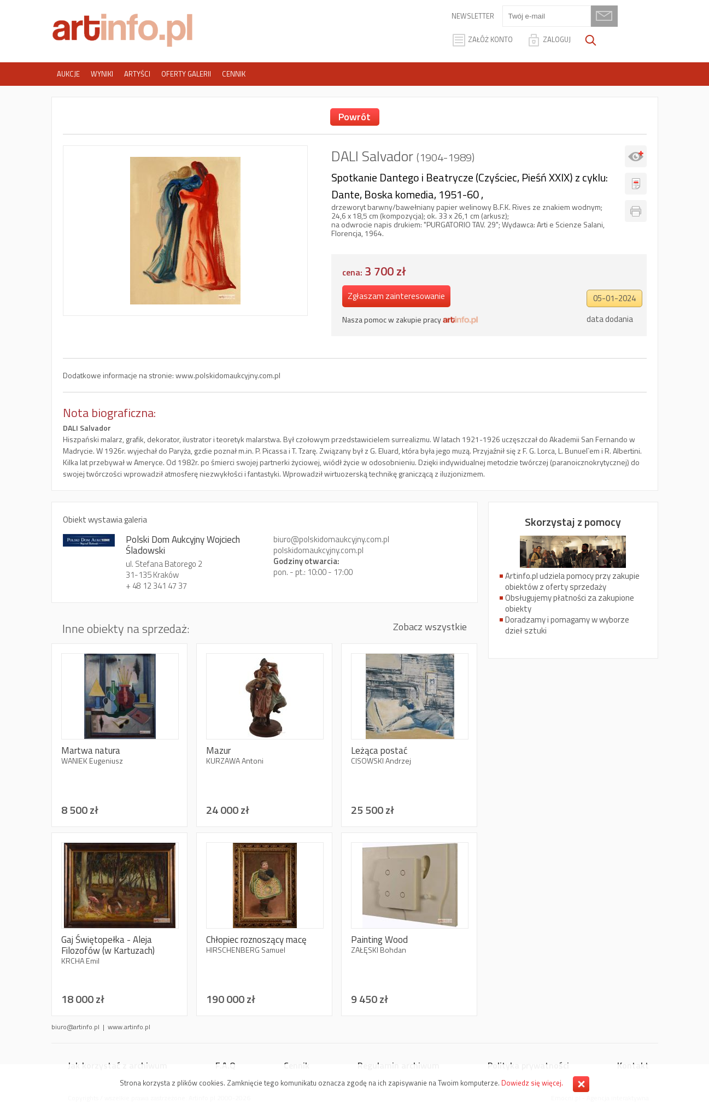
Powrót (354, 116)
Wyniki (102, 73)
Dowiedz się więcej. (532, 1082)
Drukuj (636, 211)
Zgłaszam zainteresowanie (396, 296)
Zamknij (581, 1084)
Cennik (233, 73)
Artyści (137, 73)
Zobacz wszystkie (430, 626)
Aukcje (68, 73)
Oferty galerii (186, 73)
